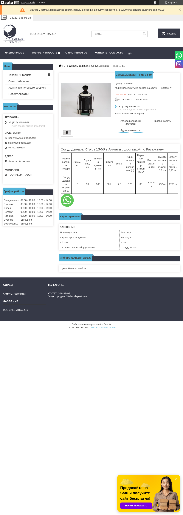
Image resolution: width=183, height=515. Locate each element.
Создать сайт (28, 2)
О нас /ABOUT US (76, 52)
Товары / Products (19, 74)
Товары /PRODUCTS (44, 52)
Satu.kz (107, 324)
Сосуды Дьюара (79, 65)
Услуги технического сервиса (27, 87)
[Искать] (144, 34)
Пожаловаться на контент (103, 327)
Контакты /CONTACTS (109, 52)
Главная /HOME (14, 52)
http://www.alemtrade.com (22, 137)
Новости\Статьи (18, 93)
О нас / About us (18, 81)
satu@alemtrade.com (19, 142)
